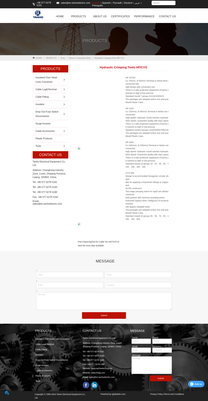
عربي (137, 3)
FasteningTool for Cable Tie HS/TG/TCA (101, 242)
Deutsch (128, 3)
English (96, 3)
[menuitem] (78, 16)
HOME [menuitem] (60, 16)
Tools (63, 58)
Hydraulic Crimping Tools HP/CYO (109, 58)
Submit (104, 315)
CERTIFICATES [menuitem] (120, 16)
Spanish (106, 3)
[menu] (115, 16)
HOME (38, 58)
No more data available (93, 245)
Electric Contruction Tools (79, 58)
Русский (117, 3)
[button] (78, 16)
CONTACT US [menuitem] (167, 16)
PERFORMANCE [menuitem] (144, 16)
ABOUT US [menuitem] (100, 16)
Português (97, 5)
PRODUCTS (51, 58)
